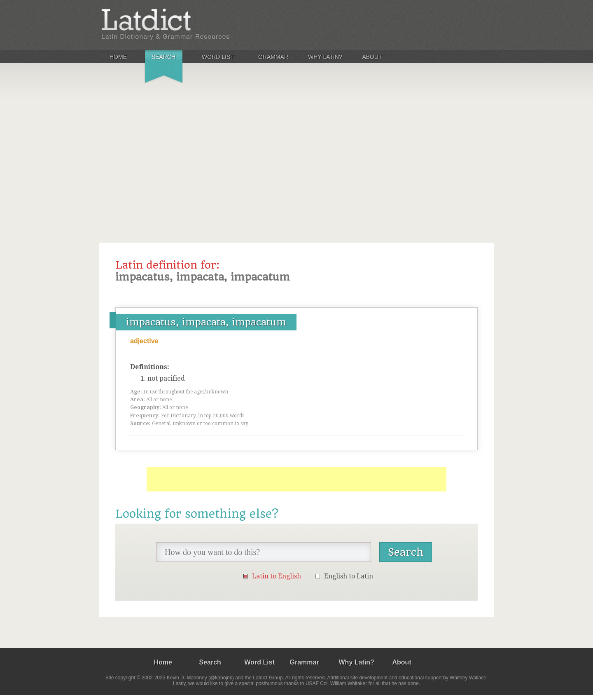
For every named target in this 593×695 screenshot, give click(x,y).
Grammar (273, 57)
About (372, 57)
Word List (218, 57)
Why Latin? (325, 57)
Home (118, 57)
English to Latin (348, 576)
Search (163, 57)
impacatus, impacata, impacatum (206, 322)
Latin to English (276, 576)
